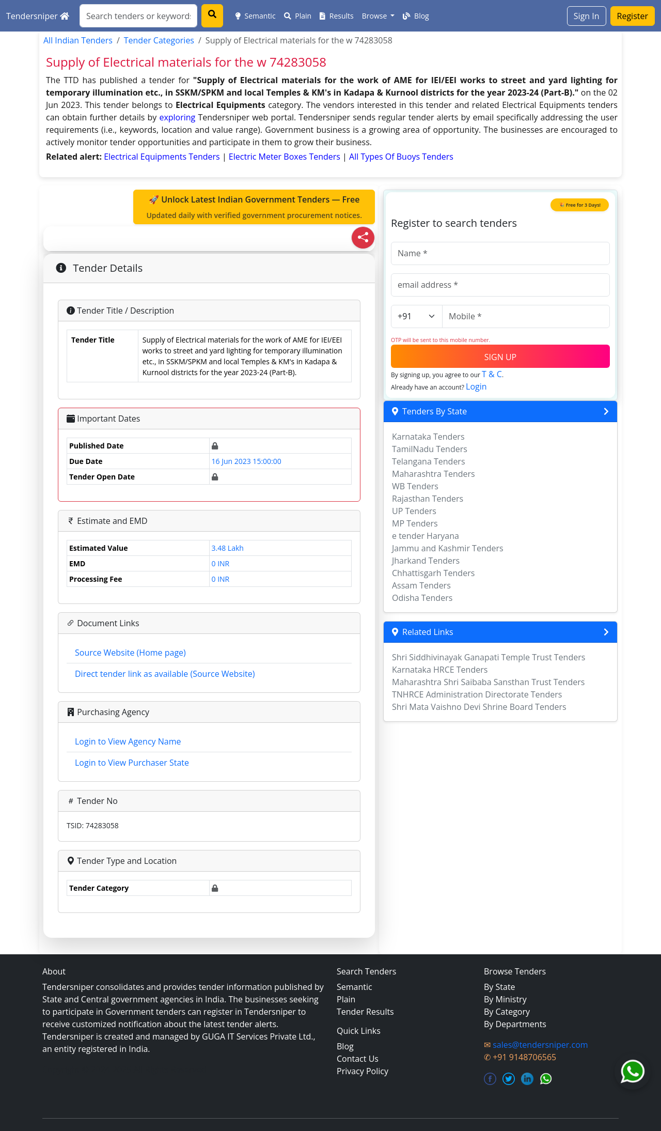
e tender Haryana (425, 535)
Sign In (587, 16)
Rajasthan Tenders (427, 498)
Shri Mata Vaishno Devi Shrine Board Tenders (479, 706)
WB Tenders (415, 486)
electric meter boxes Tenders (285, 156)
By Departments (515, 1024)
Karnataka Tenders (428, 436)
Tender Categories (159, 40)
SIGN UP (500, 357)
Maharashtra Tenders (433, 473)
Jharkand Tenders (426, 560)
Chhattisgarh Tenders (433, 573)
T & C (492, 374)
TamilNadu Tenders (429, 449)
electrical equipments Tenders (163, 156)
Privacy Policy (362, 1071)
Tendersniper (37, 16)
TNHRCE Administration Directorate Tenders (477, 694)
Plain (298, 16)
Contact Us (358, 1058)
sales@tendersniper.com (540, 1044)
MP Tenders (415, 523)
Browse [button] (375, 16)
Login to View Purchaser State (132, 762)
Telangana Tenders (428, 461)
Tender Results (365, 1011)
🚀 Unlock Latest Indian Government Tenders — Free (254, 207)
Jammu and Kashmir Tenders (447, 548)
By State (499, 987)
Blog (416, 16)
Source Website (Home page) (130, 652)
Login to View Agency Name (128, 741)
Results (337, 16)
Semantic (255, 16)
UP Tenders (414, 511)
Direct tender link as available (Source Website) (165, 673)
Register (632, 16)
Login (476, 386)
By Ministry (505, 999)
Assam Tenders (421, 585)
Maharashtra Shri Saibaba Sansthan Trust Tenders (488, 682)
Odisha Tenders (422, 597)
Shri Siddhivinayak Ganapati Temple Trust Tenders (488, 657)
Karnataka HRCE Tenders (439, 669)
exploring (177, 117)
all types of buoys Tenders (401, 156)
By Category (507, 1011)
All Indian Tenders (78, 40)
